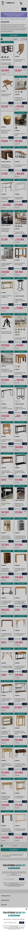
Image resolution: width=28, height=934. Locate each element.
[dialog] (14, 467)
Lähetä (21, 922)
